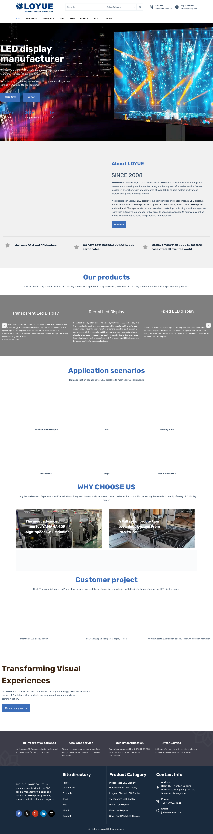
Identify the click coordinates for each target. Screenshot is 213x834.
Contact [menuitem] (109, 18)
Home (66, 782)
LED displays (144, 200)
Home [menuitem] (18, 18)
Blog (65, 804)
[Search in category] (120, 7)
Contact (67, 816)
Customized (69, 787)
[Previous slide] (4, 325)
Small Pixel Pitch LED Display (124, 816)
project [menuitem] (84, 18)
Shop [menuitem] (62, 18)
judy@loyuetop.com (189, 8)
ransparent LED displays (190, 204)
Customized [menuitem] (31, 18)
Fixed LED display (177, 311)
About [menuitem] (96, 18)
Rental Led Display (106, 311)
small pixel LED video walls (161, 204)
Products (67, 793)
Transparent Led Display (35, 313)
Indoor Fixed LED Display (122, 782)
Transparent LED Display (122, 799)
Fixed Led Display (118, 810)
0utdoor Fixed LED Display (123, 787)
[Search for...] (85, 7)
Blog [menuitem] (72, 18)
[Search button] (139, 7)
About (66, 810)
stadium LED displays (127, 208)
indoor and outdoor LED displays (129, 204)
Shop (65, 799)
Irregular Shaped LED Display (124, 793)
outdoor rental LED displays (188, 200)
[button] (19, 813)
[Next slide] (208, 325)
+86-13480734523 (164, 8)
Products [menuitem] (49, 18)
